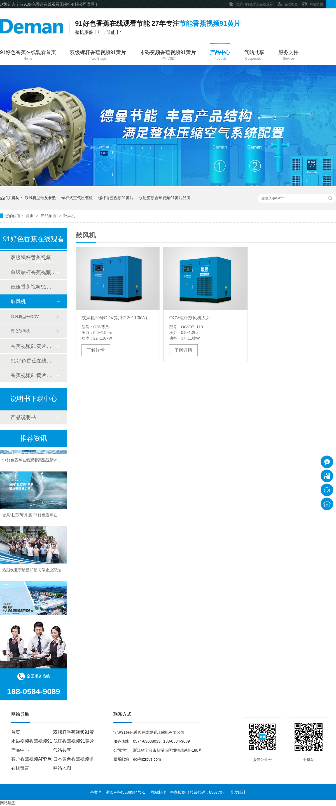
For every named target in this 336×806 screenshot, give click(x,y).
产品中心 (220, 56)
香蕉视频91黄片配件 (33, 375)
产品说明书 (23, 417)
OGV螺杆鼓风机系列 (190, 317)
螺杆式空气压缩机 (77, 198)
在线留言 (287, 3)
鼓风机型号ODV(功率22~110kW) (114, 317)
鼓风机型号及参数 (40, 198)
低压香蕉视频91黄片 (33, 287)
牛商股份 (178, 792)
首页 (30, 215)
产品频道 (49, 215)
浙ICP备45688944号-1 (125, 792)
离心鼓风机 (20, 331)
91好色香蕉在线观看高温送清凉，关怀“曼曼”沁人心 (47, 461)
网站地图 (312, 3)
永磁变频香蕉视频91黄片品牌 (164, 198)
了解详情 (96, 350)
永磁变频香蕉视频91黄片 (168, 56)
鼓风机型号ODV (25, 316)
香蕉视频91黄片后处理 (33, 346)
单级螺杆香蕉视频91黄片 (33, 272)
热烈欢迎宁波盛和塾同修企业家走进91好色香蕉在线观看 (51, 571)
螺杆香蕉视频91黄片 (116, 198)
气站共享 (254, 56)
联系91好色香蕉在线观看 (250, 3)
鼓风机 (69, 215)
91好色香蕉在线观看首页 (28, 56)
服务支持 (288, 56)
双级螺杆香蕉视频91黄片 (98, 56)
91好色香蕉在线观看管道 (33, 361)
